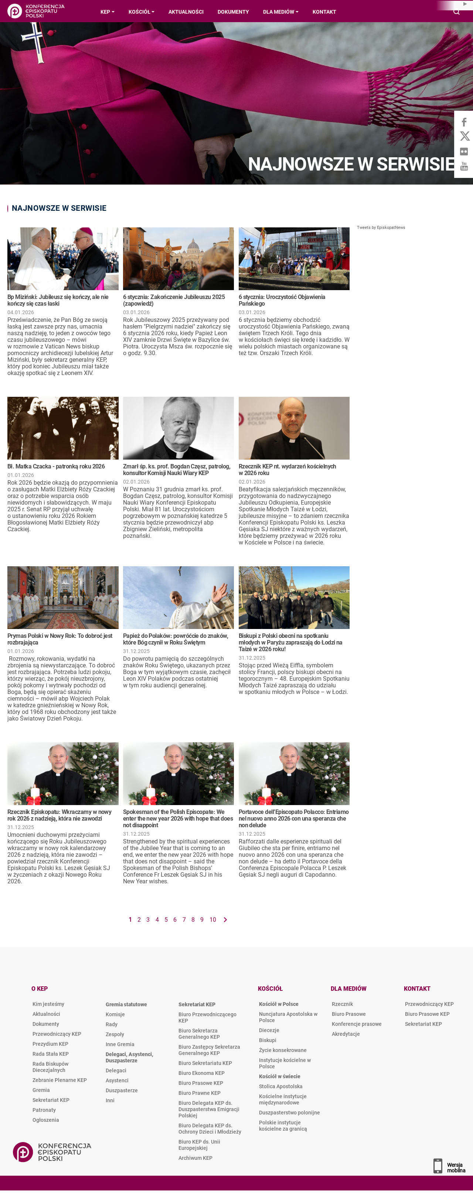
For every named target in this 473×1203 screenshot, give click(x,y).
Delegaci (116, 1070)
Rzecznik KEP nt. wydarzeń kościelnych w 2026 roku (287, 470)
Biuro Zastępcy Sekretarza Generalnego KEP (209, 1050)
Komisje (115, 1014)
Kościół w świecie (279, 1076)
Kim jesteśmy (48, 1004)
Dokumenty (46, 1024)
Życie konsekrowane (283, 1050)
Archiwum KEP (195, 1158)
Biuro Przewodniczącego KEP (207, 1017)
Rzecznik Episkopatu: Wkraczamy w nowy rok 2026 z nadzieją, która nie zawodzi (59, 815)
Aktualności (46, 1014)
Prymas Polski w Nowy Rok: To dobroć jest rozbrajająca (59, 639)
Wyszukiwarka (457, 12)
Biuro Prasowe (349, 1014)
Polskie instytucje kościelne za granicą (283, 1126)
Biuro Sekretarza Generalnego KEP (199, 1034)
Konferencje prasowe (357, 1024)
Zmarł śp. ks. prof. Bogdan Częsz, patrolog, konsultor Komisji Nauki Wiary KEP (176, 470)
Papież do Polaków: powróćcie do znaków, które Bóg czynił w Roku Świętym (175, 639)
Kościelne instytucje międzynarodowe (283, 1099)
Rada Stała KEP (51, 1054)
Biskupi (267, 1040)
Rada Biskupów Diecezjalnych (50, 1067)
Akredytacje (346, 1034)
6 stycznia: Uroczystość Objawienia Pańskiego (282, 300)
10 (213, 919)
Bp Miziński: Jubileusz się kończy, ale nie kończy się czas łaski (58, 300)
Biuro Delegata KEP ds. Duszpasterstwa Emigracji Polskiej (208, 1109)
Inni (110, 1100)
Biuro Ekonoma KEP (201, 1073)
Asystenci (117, 1080)
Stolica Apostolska (281, 1086)
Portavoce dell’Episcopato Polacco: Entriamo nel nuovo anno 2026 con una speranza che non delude (294, 818)
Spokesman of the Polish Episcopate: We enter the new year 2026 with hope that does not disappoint (178, 818)
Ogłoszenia (46, 1120)
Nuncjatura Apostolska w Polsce (288, 1017)
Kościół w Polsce (279, 1004)
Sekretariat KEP (51, 1100)
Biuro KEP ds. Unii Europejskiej (199, 1145)
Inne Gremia (120, 1044)
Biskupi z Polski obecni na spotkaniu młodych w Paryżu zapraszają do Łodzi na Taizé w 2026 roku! (291, 642)
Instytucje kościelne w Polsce (285, 1063)
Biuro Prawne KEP (199, 1093)
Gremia (41, 1090)
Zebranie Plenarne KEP (60, 1080)
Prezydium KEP (50, 1044)
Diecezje (269, 1030)
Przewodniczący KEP (57, 1034)
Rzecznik (342, 1004)
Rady (112, 1024)
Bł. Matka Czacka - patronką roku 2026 (56, 466)
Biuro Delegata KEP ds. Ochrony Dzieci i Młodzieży (209, 1129)
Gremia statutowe (126, 1004)
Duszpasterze (122, 1090)
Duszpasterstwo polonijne (289, 1113)
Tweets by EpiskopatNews (381, 227)
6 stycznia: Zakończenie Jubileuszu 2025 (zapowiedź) (174, 300)
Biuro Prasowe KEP (200, 1083)
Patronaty (44, 1110)
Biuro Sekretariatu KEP (205, 1063)
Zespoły (115, 1034)
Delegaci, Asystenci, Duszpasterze (129, 1057)
